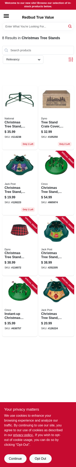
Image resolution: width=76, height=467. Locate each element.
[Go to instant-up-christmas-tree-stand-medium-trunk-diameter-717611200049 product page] (19, 307)
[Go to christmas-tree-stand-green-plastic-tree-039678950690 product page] (56, 307)
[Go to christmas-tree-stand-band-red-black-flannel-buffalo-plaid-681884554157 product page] (19, 246)
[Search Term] (38, 26)
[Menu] (6, 16)
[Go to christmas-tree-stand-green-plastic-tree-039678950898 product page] (19, 183)
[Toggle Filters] (71, 59)
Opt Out (40, 458)
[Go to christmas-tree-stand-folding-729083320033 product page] (19, 118)
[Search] (70, 26)
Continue (15, 458)
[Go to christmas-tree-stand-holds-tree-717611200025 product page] (56, 183)
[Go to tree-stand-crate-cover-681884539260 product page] (56, 118)
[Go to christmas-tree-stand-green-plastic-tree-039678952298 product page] (56, 246)
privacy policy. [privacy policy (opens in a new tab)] (23, 435)
